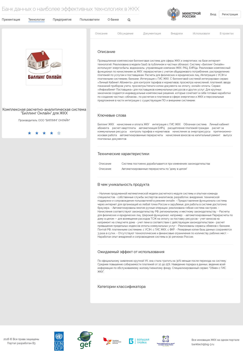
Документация (152, 33)
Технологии (36, 19)
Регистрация (230, 14)
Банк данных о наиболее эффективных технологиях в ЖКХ (70, 9)
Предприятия (62, 19)
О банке (113, 19)
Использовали (201, 33)
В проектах (227, 33)
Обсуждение (125, 33)
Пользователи (89, 19)
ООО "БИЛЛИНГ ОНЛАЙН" (54, 120)
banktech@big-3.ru (203, 344)
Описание (101, 33)
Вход (213, 14)
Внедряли (177, 33)
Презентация (11, 19)
